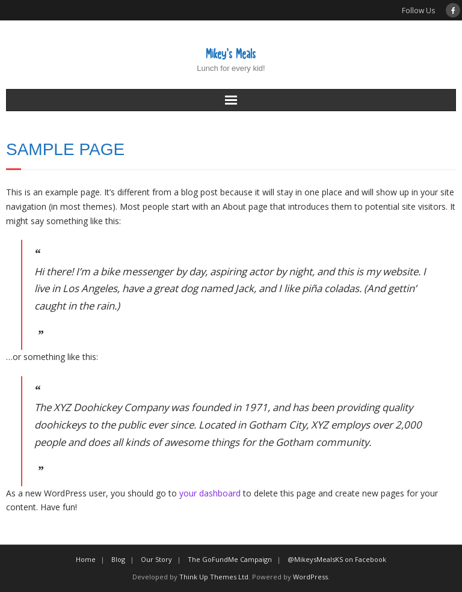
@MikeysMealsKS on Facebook (337, 559)
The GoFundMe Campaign (230, 559)
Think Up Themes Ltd (213, 576)
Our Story (156, 559)
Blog (118, 559)
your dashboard (210, 493)
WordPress (310, 576)
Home (86, 559)
